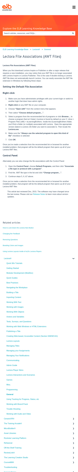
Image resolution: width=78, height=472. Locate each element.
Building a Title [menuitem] (12, 292)
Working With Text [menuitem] (13, 302)
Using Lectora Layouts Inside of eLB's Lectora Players (22, 251)
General (47, 49)
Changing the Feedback (11, 234)
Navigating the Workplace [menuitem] (16, 288)
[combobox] (37, 33)
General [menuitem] (9, 394)
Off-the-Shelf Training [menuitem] (12, 448)
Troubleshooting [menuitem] (10, 467)
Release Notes (39, 194)
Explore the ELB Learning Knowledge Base (27, 28)
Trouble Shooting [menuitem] (13, 409)
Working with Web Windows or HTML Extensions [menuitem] (26, 326)
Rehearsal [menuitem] (8, 443)
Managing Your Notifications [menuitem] (17, 356)
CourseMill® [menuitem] (9, 462)
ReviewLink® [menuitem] (9, 453)
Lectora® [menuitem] (7, 258)
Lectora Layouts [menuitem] (13, 341)
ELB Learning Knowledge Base (15, 49)
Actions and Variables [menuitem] (15, 317)
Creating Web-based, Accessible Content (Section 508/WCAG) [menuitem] (32, 336)
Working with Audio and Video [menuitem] (18, 414)
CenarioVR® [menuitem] (9, 419)
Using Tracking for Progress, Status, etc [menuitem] (22, 399)
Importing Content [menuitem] (13, 297)
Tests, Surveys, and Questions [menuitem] (18, 322)
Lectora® (36, 49)
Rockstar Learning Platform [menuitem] (15, 438)
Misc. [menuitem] (8, 385)
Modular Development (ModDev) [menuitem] (19, 273)
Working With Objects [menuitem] (15, 312)
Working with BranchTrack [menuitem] (17, 404)
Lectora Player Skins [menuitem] (14, 370)
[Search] (73, 33)
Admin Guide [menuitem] (11, 365)
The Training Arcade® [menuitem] (13, 423)
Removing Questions (10, 240)
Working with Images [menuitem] (15, 307)
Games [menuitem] (9, 380)
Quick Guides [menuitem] (12, 278)
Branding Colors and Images (13, 245)
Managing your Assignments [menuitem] (18, 351)
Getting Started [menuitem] (12, 268)
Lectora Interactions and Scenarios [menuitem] (20, 375)
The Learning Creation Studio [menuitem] (16, 457)
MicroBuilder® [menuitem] (10, 428)
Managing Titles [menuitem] (12, 346)
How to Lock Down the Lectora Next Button (18, 228)
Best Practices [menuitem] (12, 283)
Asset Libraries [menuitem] (10, 433)
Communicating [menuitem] (12, 360)
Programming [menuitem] (12, 390)
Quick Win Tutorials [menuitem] (14, 263)
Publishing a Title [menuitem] (13, 331)
